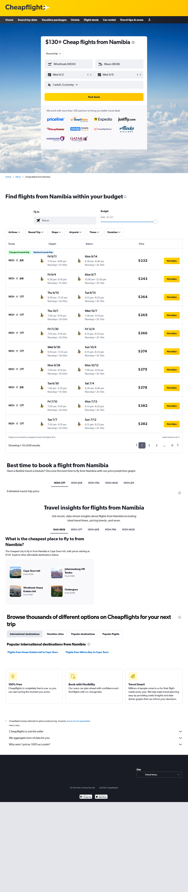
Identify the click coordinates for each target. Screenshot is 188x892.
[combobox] (54, 53)
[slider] (155, 222)
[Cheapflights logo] (25, 8)
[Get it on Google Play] (86, 797)
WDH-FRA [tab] (94, 482)
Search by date (27, 19)
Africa (18, 177)
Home (9, 19)
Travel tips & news (131, 19)
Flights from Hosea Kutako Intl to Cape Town (33, 652)
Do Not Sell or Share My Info (82, 787)
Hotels (75, 19)
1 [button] (142, 445)
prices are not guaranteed (78, 721)
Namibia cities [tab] (55, 634)
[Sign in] (149, 20)
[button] (67, 74)
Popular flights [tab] (110, 634)
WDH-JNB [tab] (76, 482)
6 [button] (172, 445)
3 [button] (156, 445)
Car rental (109, 19)
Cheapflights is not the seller (96, 731)
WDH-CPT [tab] (59, 482)
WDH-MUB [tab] (111, 482)
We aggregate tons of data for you (96, 738)
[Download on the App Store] (101, 797)
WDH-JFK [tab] (129, 482)
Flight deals (91, 19)
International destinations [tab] (24, 634)
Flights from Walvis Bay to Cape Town (87, 652)
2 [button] (149, 445)
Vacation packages (54, 19)
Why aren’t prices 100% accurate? (96, 744)
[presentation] (133, 42)
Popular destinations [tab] (83, 634)
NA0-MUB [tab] (59, 529)
